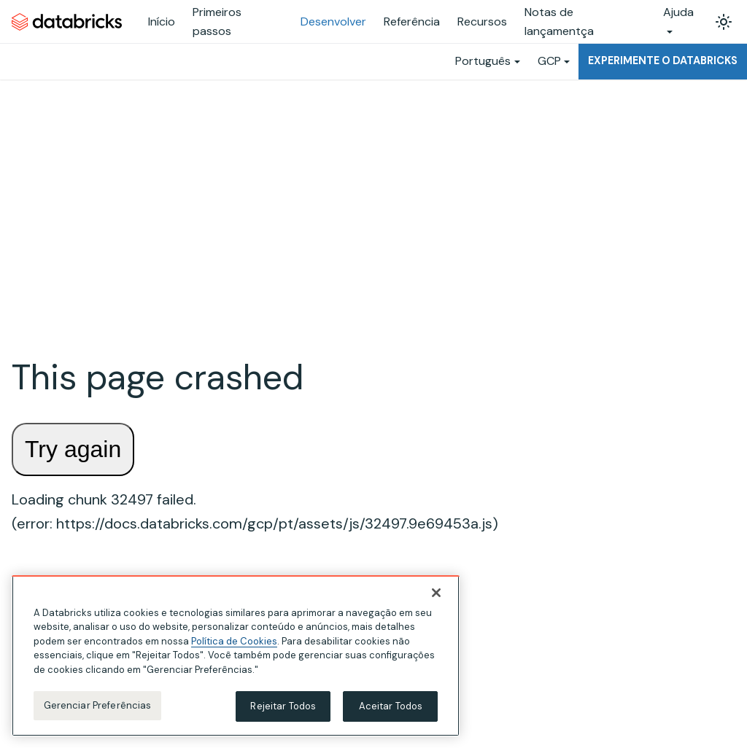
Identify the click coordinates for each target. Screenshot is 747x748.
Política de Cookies (234, 641)
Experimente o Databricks (663, 60)
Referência (412, 21)
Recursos (482, 21)
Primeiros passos (217, 21)
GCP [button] (549, 61)
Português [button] (483, 61)
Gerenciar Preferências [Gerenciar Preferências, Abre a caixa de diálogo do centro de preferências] (98, 705)
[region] (236, 655)
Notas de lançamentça (559, 21)
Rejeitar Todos (283, 706)
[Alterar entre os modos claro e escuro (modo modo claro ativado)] (723, 22)
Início (161, 21)
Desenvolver (333, 21)
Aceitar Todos (391, 706)
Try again (73, 449)
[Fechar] (436, 593)
